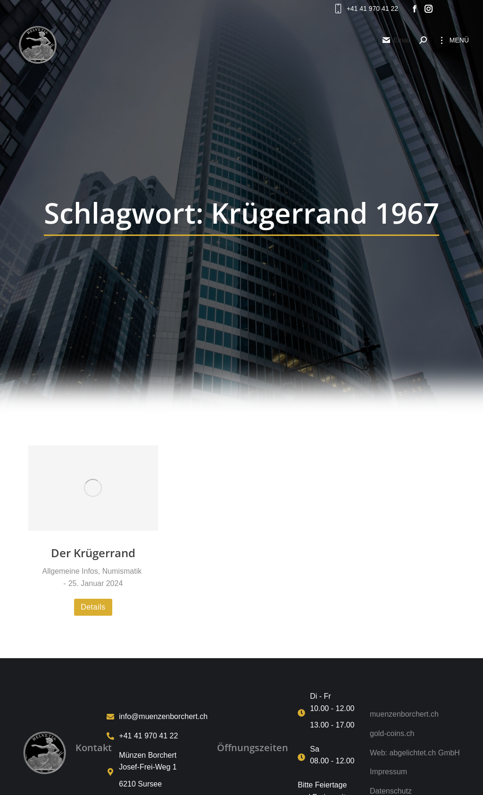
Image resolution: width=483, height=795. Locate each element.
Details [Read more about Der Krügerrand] (93, 607)
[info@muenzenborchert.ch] (157, 717)
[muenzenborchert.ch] (415, 714)
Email (396, 40)
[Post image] (93, 488)
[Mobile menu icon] (452, 40)
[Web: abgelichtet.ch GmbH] (415, 753)
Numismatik (122, 571)
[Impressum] (415, 772)
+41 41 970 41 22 (365, 8)
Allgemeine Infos (70, 571)
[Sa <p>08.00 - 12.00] (329, 757)
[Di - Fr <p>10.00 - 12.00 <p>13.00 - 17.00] (329, 713)
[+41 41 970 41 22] (157, 736)
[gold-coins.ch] (415, 734)
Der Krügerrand (93, 553)
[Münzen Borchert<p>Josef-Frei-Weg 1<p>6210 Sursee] (157, 772)
